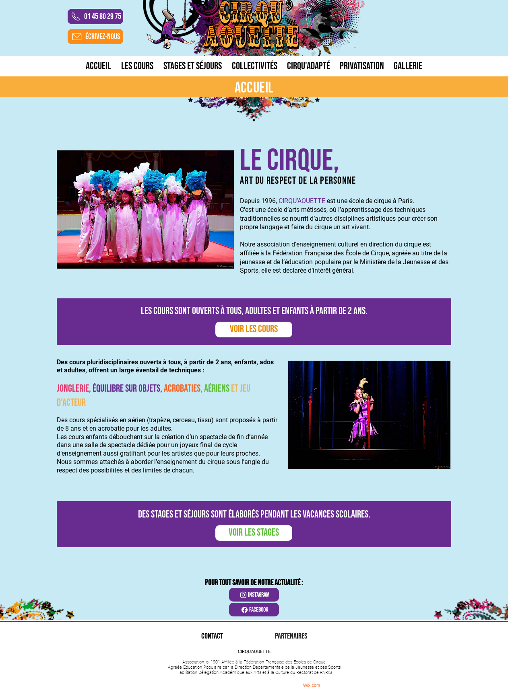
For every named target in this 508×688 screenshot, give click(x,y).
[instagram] (254, 595)
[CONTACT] (212, 636)
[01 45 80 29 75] (95, 16)
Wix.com (311, 685)
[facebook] (254, 609)
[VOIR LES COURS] (253, 329)
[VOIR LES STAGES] (253, 533)
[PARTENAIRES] (291, 636)
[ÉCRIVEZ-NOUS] (95, 36)
